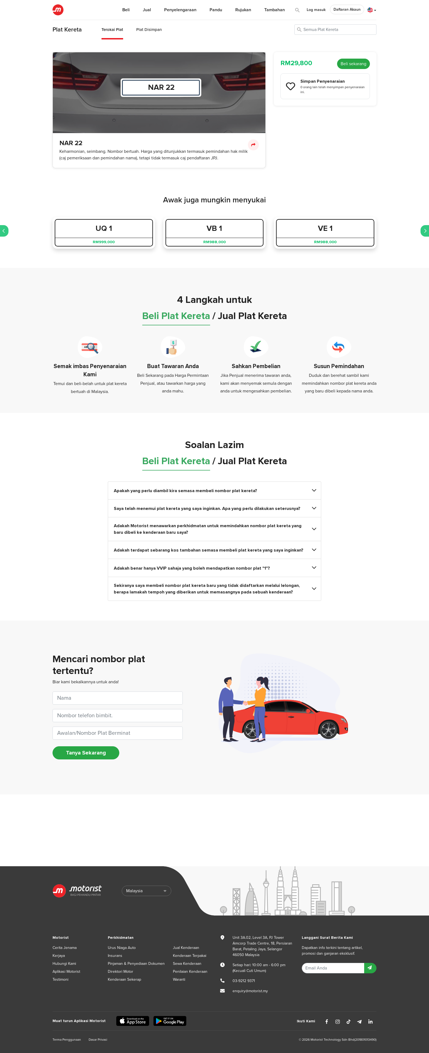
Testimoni (60, 979)
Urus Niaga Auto (122, 947)
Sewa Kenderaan (187, 963)
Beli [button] (126, 10)
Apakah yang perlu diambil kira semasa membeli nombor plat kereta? (214, 490)
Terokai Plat (112, 29)
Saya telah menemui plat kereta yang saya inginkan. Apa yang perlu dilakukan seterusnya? (214, 508)
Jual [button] (147, 10)
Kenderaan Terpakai (189, 955)
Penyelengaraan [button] (180, 10)
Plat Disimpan (149, 29)
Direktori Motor (120, 971)
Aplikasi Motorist (66, 971)
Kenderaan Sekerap (124, 979)
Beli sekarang (353, 64)
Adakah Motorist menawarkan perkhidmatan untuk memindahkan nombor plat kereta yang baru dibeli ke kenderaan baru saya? (214, 529)
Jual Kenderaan (186, 947)
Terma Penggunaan (67, 1039)
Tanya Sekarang (86, 753)
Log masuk (316, 9)
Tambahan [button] (274, 10)
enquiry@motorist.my (250, 991)
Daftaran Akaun (347, 9)
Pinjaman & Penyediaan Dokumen (136, 963)
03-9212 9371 (244, 981)
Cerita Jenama (65, 947)
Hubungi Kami (64, 963)
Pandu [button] (216, 10)
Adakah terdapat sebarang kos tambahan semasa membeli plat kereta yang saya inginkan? (214, 550)
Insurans (115, 955)
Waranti (179, 979)
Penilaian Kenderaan (190, 971)
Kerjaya (59, 955)
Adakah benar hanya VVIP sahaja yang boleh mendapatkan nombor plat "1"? (214, 568)
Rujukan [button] (243, 10)
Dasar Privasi (98, 1039)
